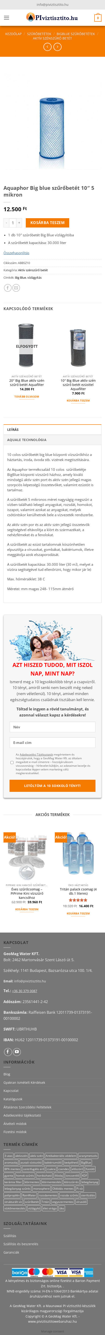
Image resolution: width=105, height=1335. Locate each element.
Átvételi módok (14, 1123)
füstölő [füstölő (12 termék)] (90, 1169)
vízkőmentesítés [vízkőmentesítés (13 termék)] (14, 1208)
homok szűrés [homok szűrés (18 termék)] (25, 1176)
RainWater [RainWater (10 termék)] (29, 1195)
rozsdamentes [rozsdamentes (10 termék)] (48, 1195)
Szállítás (9, 1236)
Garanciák (11, 1252)
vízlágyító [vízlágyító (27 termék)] (34, 1208)
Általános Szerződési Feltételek (27, 1107)
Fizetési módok (14, 1132)
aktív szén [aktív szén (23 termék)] (36, 1156)
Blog (6, 1074)
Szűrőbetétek (39, 34)
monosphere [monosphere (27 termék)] (41, 1189)
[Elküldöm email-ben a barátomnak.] (16, 288)
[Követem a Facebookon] (8, 1052)
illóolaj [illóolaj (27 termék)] (59, 1176)
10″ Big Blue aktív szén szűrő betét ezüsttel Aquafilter (78, 384)
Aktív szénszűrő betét (52, 38)
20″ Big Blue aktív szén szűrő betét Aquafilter (26, 382)
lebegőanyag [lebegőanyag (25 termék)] (90, 1182)
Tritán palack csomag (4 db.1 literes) (78, 891)
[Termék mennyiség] (12, 223)
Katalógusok (12, 1099)
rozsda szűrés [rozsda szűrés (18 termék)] (69, 1195)
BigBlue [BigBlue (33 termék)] (86, 1162)
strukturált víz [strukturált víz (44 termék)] (13, 1202)
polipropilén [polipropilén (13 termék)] (12, 1195)
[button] (6, 18)
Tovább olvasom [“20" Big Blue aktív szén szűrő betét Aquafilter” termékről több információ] (26, 396)
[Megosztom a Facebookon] (8, 288)
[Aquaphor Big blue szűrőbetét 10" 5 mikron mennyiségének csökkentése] (6, 223)
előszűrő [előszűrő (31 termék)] (77, 1169)
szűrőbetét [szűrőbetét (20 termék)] (32, 1202)
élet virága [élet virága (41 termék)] (50, 1208)
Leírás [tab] (13, 429)
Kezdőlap (13, 34)
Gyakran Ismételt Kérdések (24, 1082)
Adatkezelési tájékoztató (22, 1115)
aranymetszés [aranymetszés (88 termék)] (88, 1156)
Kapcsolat (11, 1090)
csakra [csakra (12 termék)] (51, 1169)
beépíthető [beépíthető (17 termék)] (71, 1162)
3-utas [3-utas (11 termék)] (8, 1156)
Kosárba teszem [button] (78, 400)
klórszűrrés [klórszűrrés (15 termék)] (71, 1182)
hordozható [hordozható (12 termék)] (44, 1176)
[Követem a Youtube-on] (17, 1052)
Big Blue (20, 277)
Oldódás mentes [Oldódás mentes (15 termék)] (63, 1189)
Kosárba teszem (47, 222)
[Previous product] (57, 47)
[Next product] (47, 47)
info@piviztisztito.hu (53, 4)
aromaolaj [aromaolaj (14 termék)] (11, 1162)
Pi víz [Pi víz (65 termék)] (79, 1189)
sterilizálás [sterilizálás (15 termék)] (88, 1195)
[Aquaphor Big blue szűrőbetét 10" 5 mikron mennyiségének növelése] (19, 223)
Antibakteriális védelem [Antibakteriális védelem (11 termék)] (61, 1156)
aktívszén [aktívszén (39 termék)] (21, 1156)
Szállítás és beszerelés (20, 1244)
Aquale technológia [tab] (26, 440)
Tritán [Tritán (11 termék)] (45, 1202)
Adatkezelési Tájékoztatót (36, 754)
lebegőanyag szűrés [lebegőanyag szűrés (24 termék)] (17, 1189)
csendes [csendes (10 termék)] (63, 1169)
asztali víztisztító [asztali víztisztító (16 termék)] (31, 1162)
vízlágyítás (34, 277)
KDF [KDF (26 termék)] (84, 1176)
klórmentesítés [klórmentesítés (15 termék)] (51, 1182)
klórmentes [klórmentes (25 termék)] (32, 1182)
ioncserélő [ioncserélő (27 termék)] (72, 1176)
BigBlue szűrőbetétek (76, 34)
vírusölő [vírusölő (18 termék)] (81, 1202)
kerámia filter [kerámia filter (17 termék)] (13, 1182)
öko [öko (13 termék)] (61, 1208)
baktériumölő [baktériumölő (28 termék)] (53, 1162)
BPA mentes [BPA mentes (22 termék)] (12, 1169)
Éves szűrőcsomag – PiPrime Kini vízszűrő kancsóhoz (27, 893)
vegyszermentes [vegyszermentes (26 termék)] (62, 1202)
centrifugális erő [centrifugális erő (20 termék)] (33, 1169)
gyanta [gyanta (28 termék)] (8, 1176)
